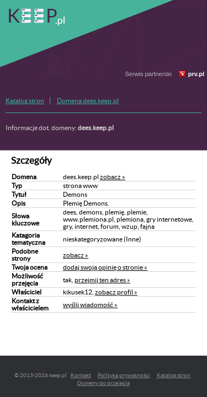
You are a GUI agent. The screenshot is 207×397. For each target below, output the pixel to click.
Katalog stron (25, 100)
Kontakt (81, 375)
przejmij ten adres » (102, 279)
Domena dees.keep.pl (88, 100)
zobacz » (112, 176)
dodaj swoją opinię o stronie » (105, 267)
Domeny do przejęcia (103, 383)
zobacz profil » (116, 292)
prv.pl (196, 74)
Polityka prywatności (124, 375)
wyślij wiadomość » (90, 304)
